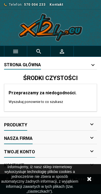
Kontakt (56, 4)
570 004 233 (35, 4)
